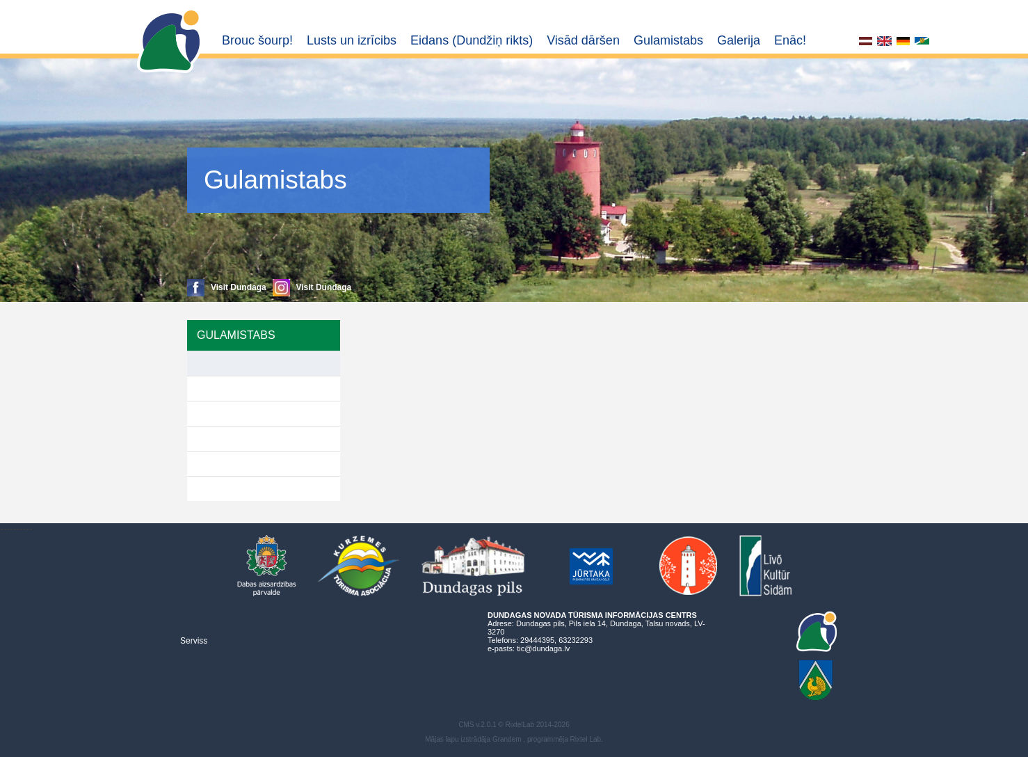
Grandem (507, 739)
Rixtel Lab (585, 739)
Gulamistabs (668, 40)
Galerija (738, 40)
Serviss (193, 641)
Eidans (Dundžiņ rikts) (471, 40)
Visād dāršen (583, 40)
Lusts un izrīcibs (351, 40)
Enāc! (790, 40)
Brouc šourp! (257, 40)
